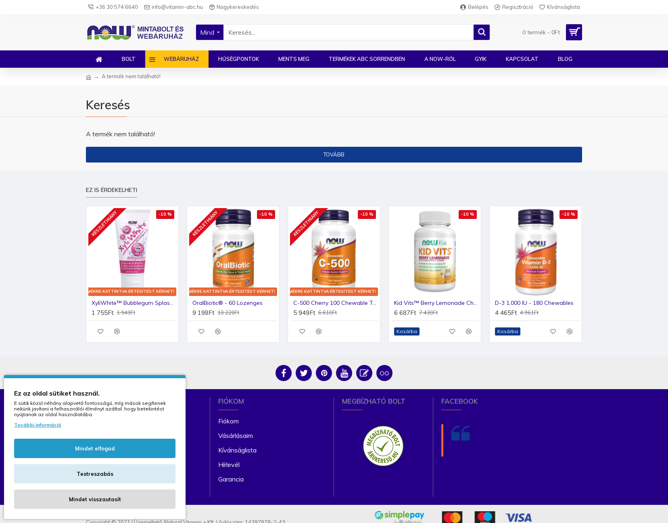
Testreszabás (95, 474)
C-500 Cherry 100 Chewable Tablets (335, 302)
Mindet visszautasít (95, 499)
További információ (37, 425)
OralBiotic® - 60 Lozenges (227, 302)
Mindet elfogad (95, 448)
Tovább (334, 154)
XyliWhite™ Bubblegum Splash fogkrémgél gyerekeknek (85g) (134, 302)
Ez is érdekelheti (111, 190)
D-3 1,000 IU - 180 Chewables (534, 302)
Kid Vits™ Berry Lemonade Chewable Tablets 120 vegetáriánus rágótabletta (436, 302)
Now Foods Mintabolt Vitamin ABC (506, 451)
